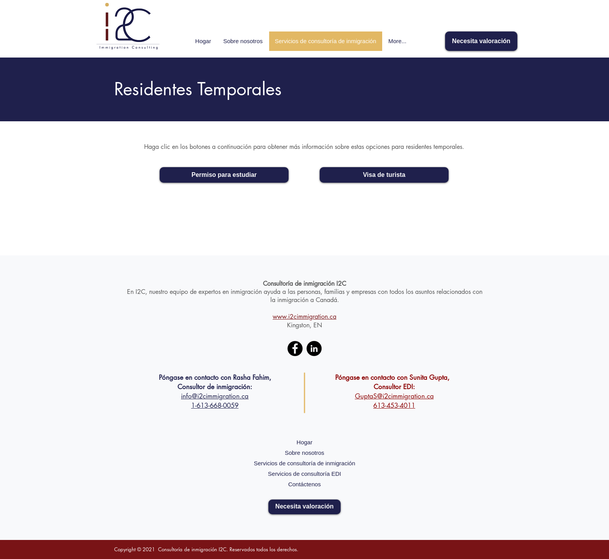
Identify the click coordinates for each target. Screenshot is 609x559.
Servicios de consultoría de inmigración (304, 463)
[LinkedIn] (314, 348)
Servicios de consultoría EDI (304, 473)
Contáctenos (304, 484)
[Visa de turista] (384, 175)
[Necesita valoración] (481, 41)
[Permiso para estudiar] (224, 175)
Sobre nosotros (304, 452)
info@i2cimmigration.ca (215, 396)
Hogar (305, 442)
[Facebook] (295, 348)
